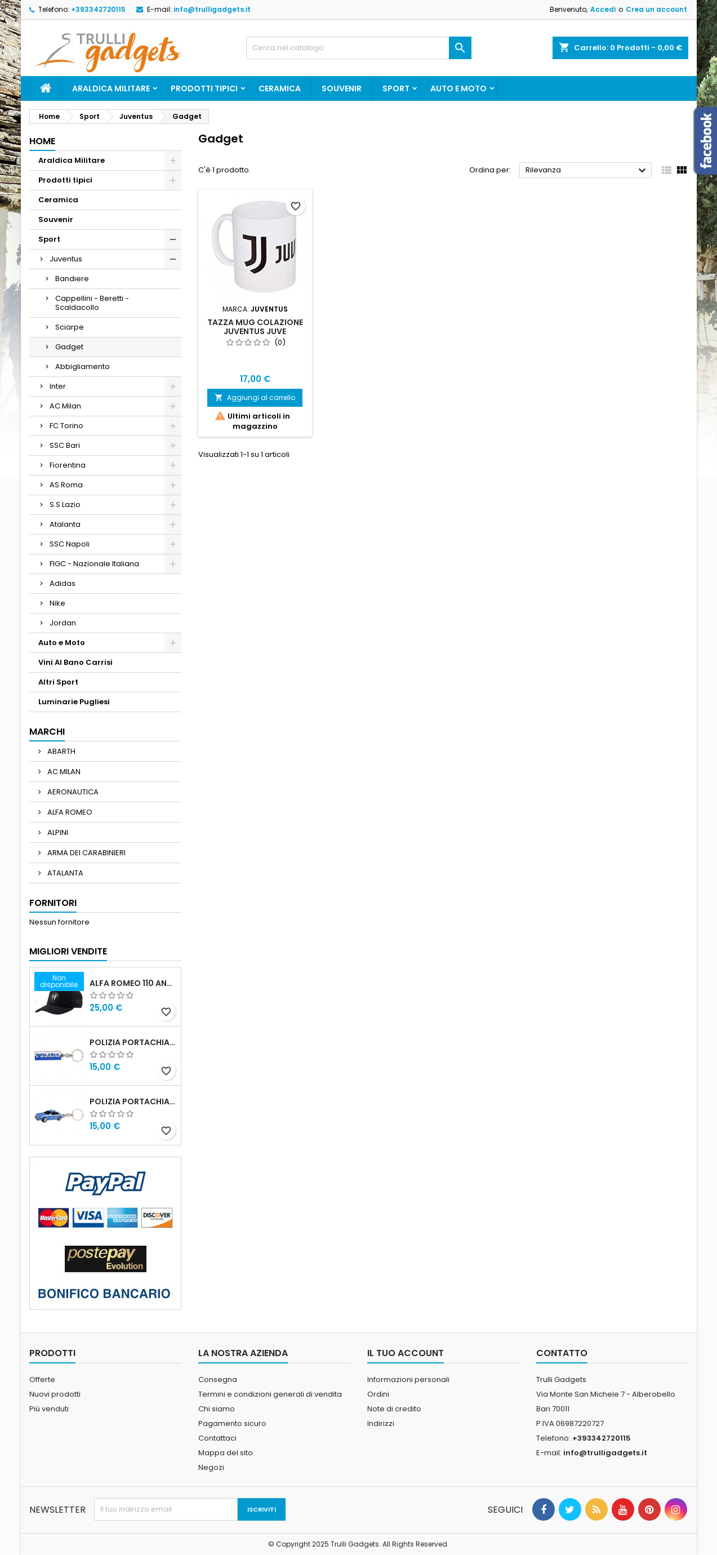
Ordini (378, 1394)
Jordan (63, 622)
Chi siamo (216, 1408)
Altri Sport (58, 682)
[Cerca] (358, 48)
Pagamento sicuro (232, 1423)
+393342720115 (98, 9)
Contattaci (217, 1438)
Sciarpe (69, 327)
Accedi (603, 9)
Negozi (211, 1467)
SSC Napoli (70, 544)
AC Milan (65, 406)
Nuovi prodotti (55, 1394)
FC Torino (66, 425)
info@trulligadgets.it (212, 9)
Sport (395, 88)
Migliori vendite (68, 951)
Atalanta (65, 524)
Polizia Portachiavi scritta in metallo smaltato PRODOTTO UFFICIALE (133, 1042)
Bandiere (72, 278)
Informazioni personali (408, 1379)
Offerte (42, 1379)
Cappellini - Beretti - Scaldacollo (92, 303)
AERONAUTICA (72, 792)
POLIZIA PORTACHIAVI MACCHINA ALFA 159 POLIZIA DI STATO (133, 1101)
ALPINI (57, 832)
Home (42, 141)
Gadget (69, 346)
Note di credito (394, 1408)
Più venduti (49, 1408)
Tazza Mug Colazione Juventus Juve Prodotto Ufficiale (255, 331)
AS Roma (66, 484)
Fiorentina (68, 465)
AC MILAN (63, 771)
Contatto (561, 1353)
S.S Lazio (65, 504)
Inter (58, 386)
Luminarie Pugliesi (74, 701)
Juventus (66, 259)
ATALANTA (64, 873)
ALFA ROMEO (69, 812)
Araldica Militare (111, 88)
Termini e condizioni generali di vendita (270, 1394)
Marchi (47, 731)
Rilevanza (587, 170)
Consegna (217, 1379)
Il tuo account (405, 1353)
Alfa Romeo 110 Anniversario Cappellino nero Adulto (133, 983)
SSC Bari (65, 445)
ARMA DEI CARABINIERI (86, 852)
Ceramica (280, 88)
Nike (57, 603)
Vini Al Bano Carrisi (75, 662)
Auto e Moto (458, 88)
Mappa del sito (225, 1452)
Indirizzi (380, 1423)
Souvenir (342, 88)
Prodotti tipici (204, 88)
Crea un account (656, 9)
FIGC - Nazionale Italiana (94, 563)
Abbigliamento (82, 366)
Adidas (62, 583)
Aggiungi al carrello (255, 397)
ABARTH (60, 751)
